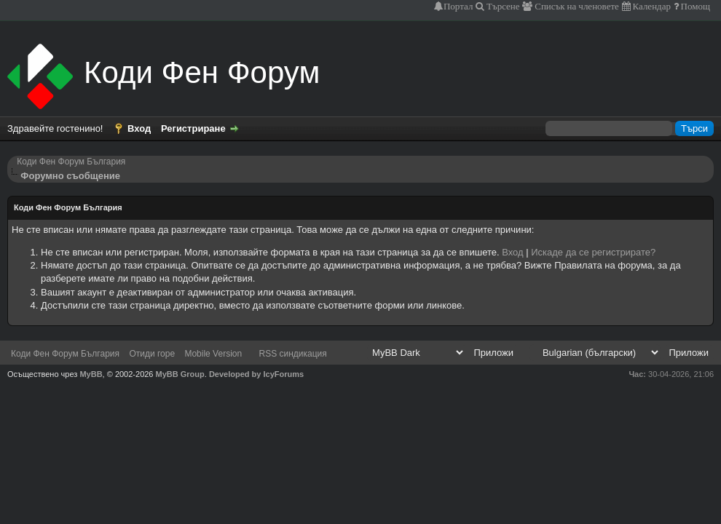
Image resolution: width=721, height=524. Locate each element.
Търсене (502, 6)
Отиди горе (152, 354)
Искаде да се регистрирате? (593, 252)
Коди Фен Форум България (71, 161)
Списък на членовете (575, 6)
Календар (651, 6)
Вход (139, 128)
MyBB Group (180, 374)
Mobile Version (213, 354)
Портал (458, 6)
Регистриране (193, 128)
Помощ (694, 6)
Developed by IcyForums (256, 374)
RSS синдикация (293, 354)
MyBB (90, 374)
